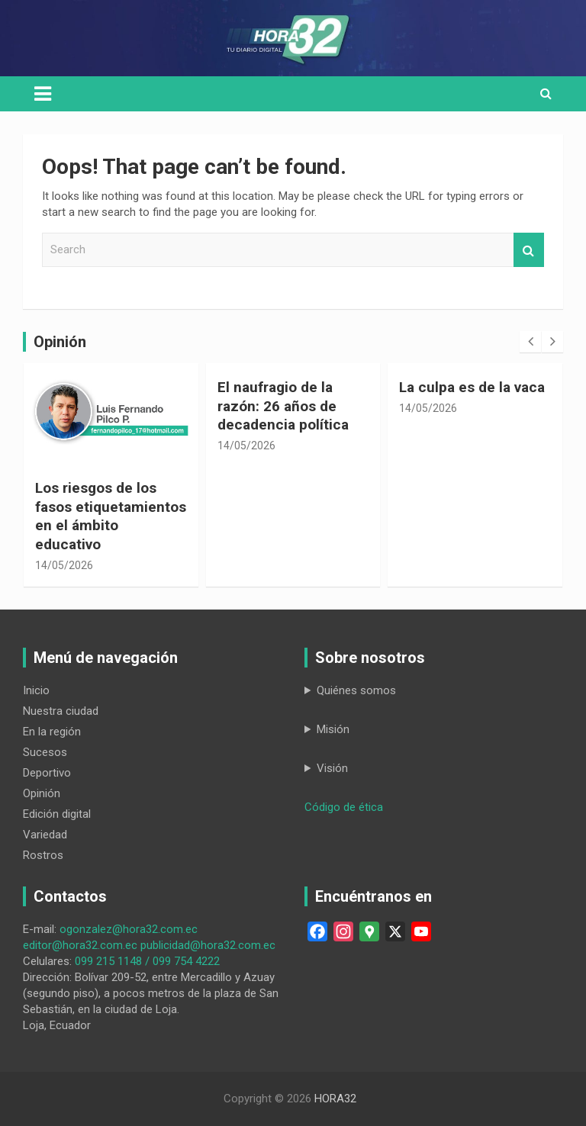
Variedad (45, 834)
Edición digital (57, 814)
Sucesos (45, 752)
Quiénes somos (356, 690)
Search (529, 250)
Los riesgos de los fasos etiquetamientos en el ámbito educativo (110, 516)
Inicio (36, 690)
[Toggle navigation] (43, 93)
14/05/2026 (64, 565)
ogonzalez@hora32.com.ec (129, 929)
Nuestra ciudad (60, 711)
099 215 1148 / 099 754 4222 (147, 961)
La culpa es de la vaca (472, 387)
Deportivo (47, 773)
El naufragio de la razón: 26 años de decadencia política (283, 405)
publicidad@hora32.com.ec (207, 945)
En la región (52, 731)
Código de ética (343, 807)
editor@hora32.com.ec (80, 945)
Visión (332, 768)
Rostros (43, 855)
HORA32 (335, 1098)
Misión (333, 729)
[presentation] (530, 341)
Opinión (41, 793)
